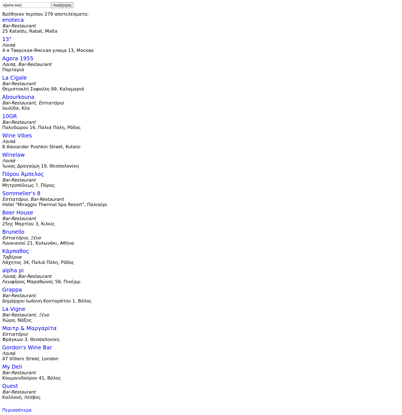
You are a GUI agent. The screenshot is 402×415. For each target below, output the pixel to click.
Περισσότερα (17, 410)
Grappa (12, 290)
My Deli (12, 367)
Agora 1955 (18, 58)
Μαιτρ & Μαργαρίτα (29, 328)
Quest (10, 386)
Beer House (17, 212)
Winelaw (13, 155)
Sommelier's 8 (21, 193)
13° (7, 39)
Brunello (13, 232)
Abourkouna (18, 97)
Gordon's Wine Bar (27, 347)
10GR (9, 116)
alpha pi (13, 270)
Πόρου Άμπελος (23, 174)
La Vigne (13, 309)
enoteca (13, 20)
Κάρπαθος (15, 251)
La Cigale (14, 78)
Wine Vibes (17, 135)
